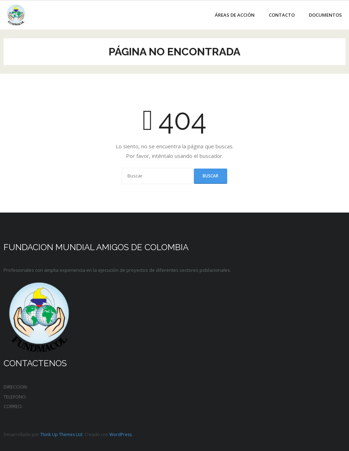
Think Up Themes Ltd (61, 434)
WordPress (120, 434)
